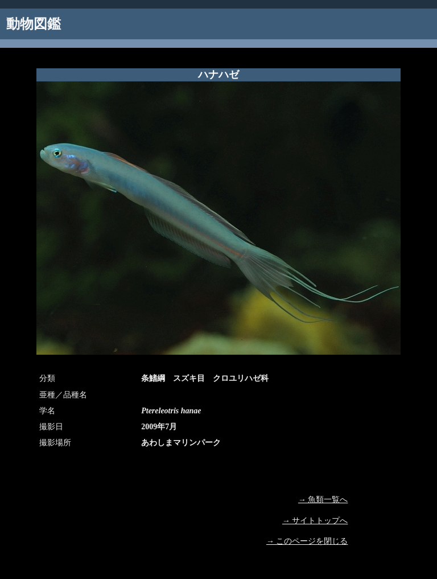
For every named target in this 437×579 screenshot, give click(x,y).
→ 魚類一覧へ (323, 499)
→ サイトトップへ (315, 520)
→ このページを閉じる (307, 541)
